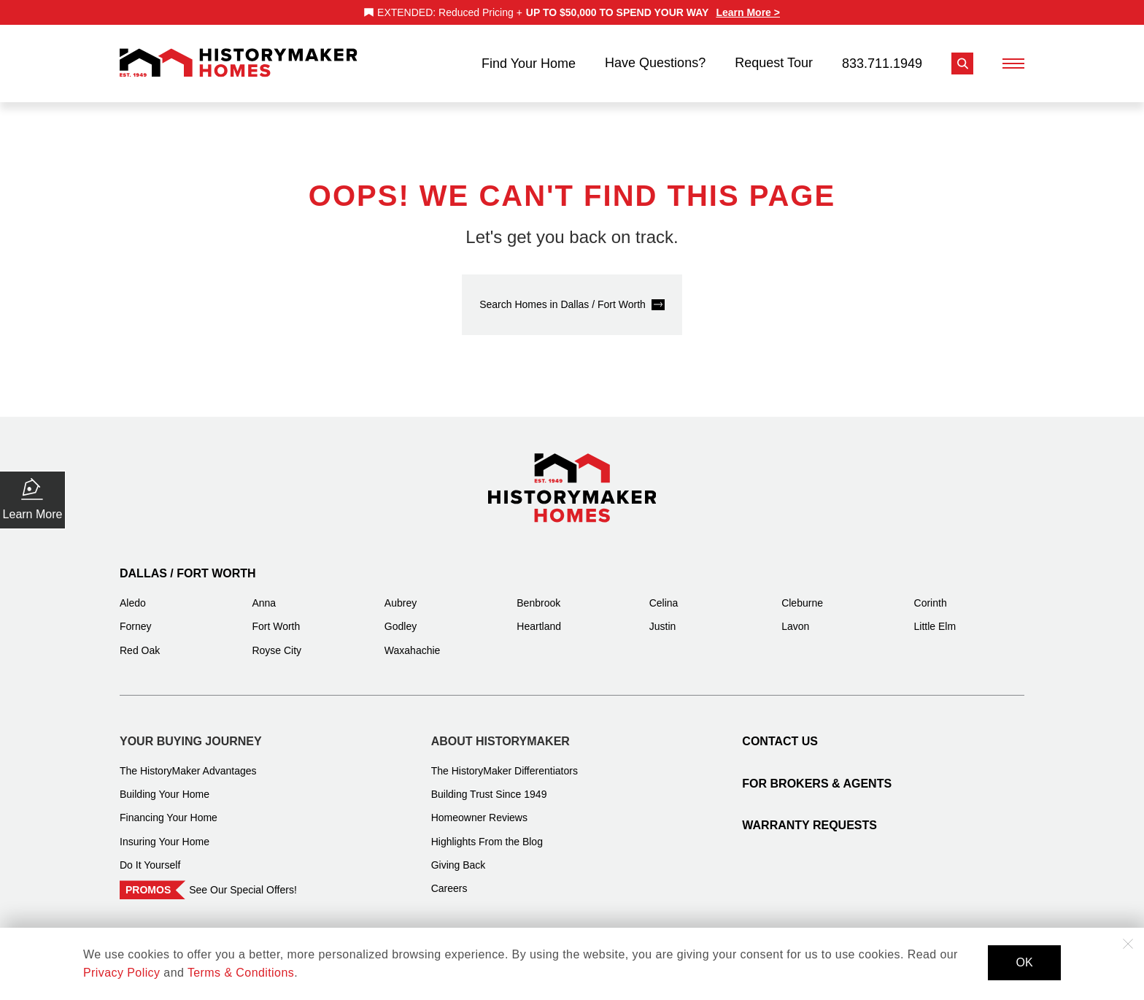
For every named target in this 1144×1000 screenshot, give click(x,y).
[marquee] (572, 12)
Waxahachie (412, 641)
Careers (449, 879)
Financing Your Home (168, 808)
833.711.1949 (882, 58)
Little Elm (935, 617)
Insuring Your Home (164, 832)
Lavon (795, 617)
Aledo (133, 593)
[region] (572, 12)
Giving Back (458, 855)
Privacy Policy (121, 972)
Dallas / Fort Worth (188, 564)
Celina (664, 593)
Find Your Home (529, 58)
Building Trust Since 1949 (489, 785)
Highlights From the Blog (487, 832)
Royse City (276, 641)
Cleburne (802, 593)
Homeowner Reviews (479, 808)
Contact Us (780, 732)
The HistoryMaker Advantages (188, 761)
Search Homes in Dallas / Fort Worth (562, 295)
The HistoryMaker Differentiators (504, 761)
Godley (400, 617)
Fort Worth (276, 617)
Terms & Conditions (241, 972)
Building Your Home (164, 785)
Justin (662, 617)
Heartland (539, 617)
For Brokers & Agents (817, 774)
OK (1024, 962)
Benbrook (538, 593)
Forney (136, 617)
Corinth (930, 593)
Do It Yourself (150, 855)
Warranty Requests (809, 815)
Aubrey (400, 593)
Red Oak (140, 641)
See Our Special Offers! (243, 880)
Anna (264, 593)
